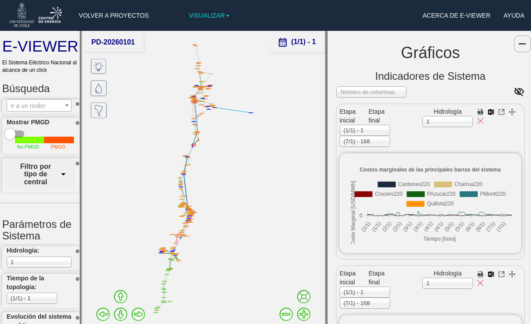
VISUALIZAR (209, 15)
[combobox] (39, 105)
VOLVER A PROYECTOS (114, 15)
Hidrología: (23, 250)
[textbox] (39, 106)
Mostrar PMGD (28, 122)
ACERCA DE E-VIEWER (456, 15)
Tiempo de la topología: (25, 282)
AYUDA (514, 15)
